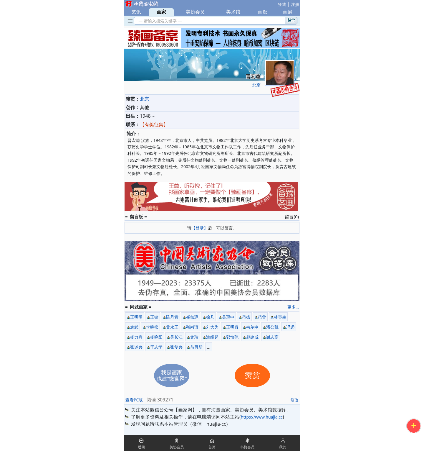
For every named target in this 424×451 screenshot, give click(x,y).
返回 (141, 447)
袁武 (134, 327)
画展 (287, 12)
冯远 (290, 327)
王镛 (154, 317)
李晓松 (152, 327)
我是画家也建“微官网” (172, 375)
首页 (212, 447)
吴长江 (176, 337)
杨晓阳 (156, 337)
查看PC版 (134, 400)
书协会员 (247, 447)
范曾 (262, 317)
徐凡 (210, 317)
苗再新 (196, 347)
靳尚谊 (192, 327)
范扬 (246, 317)
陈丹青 (172, 317)
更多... (293, 307)
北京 (256, 85)
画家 (161, 12)
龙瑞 (194, 337)
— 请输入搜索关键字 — (159, 21)
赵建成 (252, 337)
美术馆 (233, 12)
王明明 (136, 317)
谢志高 (272, 337)
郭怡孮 (232, 337)
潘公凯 (272, 327)
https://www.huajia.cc (262, 417)
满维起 (212, 337)
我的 (282, 447)
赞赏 (252, 375)
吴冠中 (228, 317)
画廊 (262, 12)
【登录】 (199, 228)
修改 (294, 400)
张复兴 (176, 347)
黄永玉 (172, 327)
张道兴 (136, 347)
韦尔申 (252, 327)
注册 (295, 4)
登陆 (282, 4)
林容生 (280, 317)
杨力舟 (136, 337)
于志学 (156, 347)
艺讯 (136, 12)
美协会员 (195, 12)
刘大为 (212, 327)
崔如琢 (192, 317)
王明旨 (232, 327)
